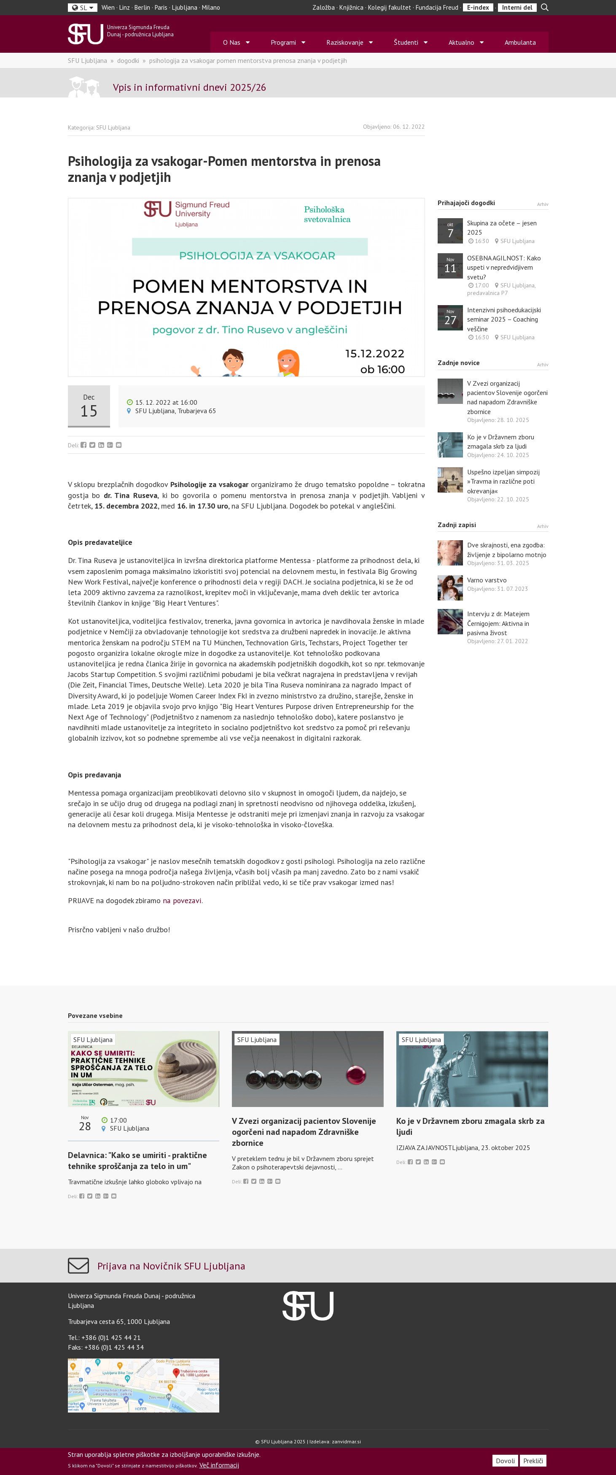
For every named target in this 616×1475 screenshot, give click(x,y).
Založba (323, 7)
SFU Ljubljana (87, 61)
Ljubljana (184, 7)
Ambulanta (520, 42)
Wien (108, 7)
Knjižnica (351, 7)
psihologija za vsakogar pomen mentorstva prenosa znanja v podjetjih (248, 61)
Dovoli (505, 1460)
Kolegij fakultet (389, 7)
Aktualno (461, 42)
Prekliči (533, 1460)
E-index (478, 7)
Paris (161, 7)
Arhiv (543, 204)
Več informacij (219, 1465)
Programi (283, 42)
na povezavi (182, 901)
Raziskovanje (344, 42)
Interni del (517, 7)
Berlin (142, 7)
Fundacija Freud (437, 7)
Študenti (406, 42)
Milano (211, 7)
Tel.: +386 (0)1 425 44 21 (104, 1338)
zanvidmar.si (346, 1442)
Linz (124, 7)
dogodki (128, 61)
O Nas (231, 42)
